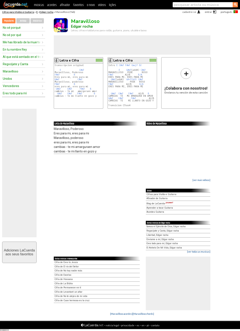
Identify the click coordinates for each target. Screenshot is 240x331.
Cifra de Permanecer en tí (67, 287)
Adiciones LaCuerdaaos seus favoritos (19, 252)
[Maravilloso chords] (143, 313)
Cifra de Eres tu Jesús (66, 262)
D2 (140, 65)
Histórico (37, 21)
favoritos (78, 5)
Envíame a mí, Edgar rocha (160, 239)
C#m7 (81, 70)
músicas (39, 5)
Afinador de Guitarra (157, 198)
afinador (65, 5)
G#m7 (57, 79)
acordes (52, 5)
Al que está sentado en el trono (22, 57)
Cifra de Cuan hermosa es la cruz (71, 300)
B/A (140, 74)
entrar (208, 12)
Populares (9, 21)
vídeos (102, 5)
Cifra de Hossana (63, 279)
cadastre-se (189, 12)
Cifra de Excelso (62, 275)
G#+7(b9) (131, 79)
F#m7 (57, 74)
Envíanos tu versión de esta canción (186, 81)
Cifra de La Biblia (63, 283)
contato (155, 325)
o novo (91, 5)
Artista (23, 21)
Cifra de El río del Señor (66, 266)
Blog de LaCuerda (159, 203)
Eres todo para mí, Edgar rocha (162, 243)
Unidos (7, 78)
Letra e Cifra (69, 60)
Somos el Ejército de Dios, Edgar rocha (166, 226)
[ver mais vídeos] (201, 180)
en (143, 325)
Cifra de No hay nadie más (68, 270)
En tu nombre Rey (15, 49)
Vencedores (11, 86)
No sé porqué (12, 27)
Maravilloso (10, 71)
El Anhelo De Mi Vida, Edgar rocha (164, 247)
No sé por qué (12, 35)
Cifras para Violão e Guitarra (18, 12)
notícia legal (112, 325)
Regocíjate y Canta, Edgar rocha (162, 230)
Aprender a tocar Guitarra (159, 207)
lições (112, 5)
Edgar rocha (46, 12)
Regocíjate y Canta (15, 64)
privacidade (127, 325)
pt (148, 325)
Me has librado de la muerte (21, 42)
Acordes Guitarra (155, 212)
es (138, 325)
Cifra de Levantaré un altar (68, 291)
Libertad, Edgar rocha (157, 235)
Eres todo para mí (15, 93)
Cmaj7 (134, 65)
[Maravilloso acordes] (121, 313)
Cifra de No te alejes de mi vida (70, 296)
